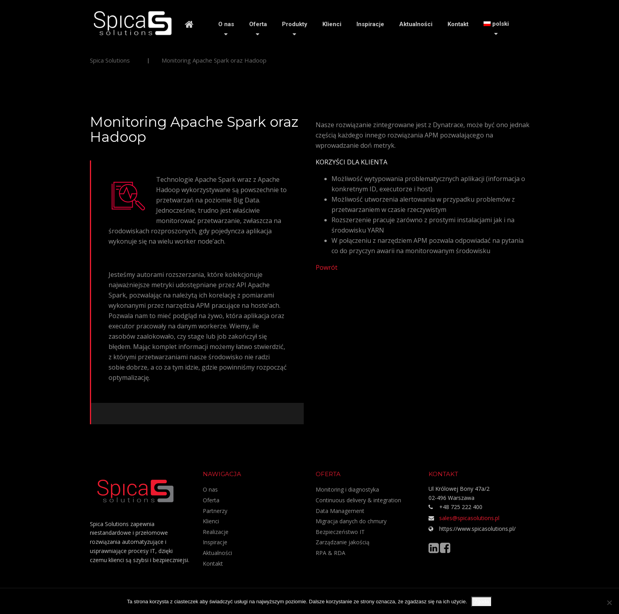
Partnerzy (215, 511)
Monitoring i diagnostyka (347, 489)
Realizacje (216, 532)
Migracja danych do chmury (351, 521)
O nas (226, 24)
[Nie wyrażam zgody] (609, 602)
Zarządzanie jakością (342, 542)
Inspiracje (370, 24)
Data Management (340, 511)
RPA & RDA (330, 553)
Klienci (331, 24)
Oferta (258, 24)
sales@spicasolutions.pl (469, 518)
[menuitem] (496, 24)
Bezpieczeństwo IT (340, 532)
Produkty (294, 24)
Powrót (326, 267)
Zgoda (481, 601)
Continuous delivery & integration (358, 500)
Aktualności (415, 24)
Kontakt (458, 24)
